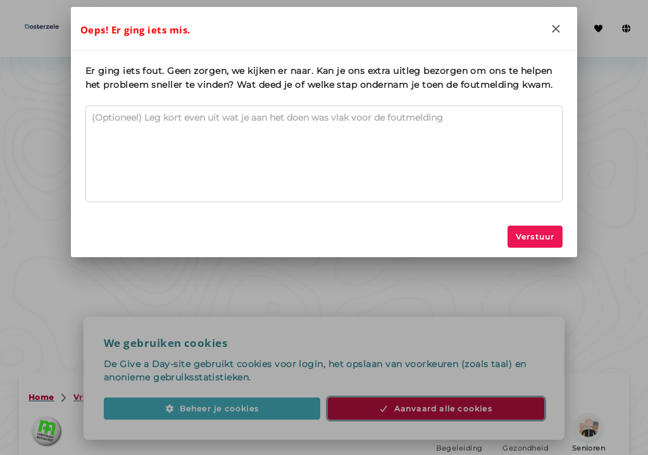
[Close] (556, 28)
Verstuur (535, 236)
